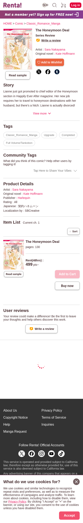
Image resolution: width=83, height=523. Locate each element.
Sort (73, 231)
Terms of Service (54, 417)
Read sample (18, 75)
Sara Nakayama (55, 49)
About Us (10, 410)
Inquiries (48, 424)
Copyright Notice (15, 417)
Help (6, 424)
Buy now (67, 286)
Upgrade (49, 135)
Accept (69, 515)
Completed (68, 135)
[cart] (63, 5)
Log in (75, 5)
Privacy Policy (52, 410)
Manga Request (15, 431)
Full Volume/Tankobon (19, 142)
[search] (54, 5)
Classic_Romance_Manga (21, 135)
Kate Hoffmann (65, 53)
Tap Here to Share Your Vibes (52, 170)
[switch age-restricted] (45, 5)
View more (40, 113)
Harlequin (24, 198)
